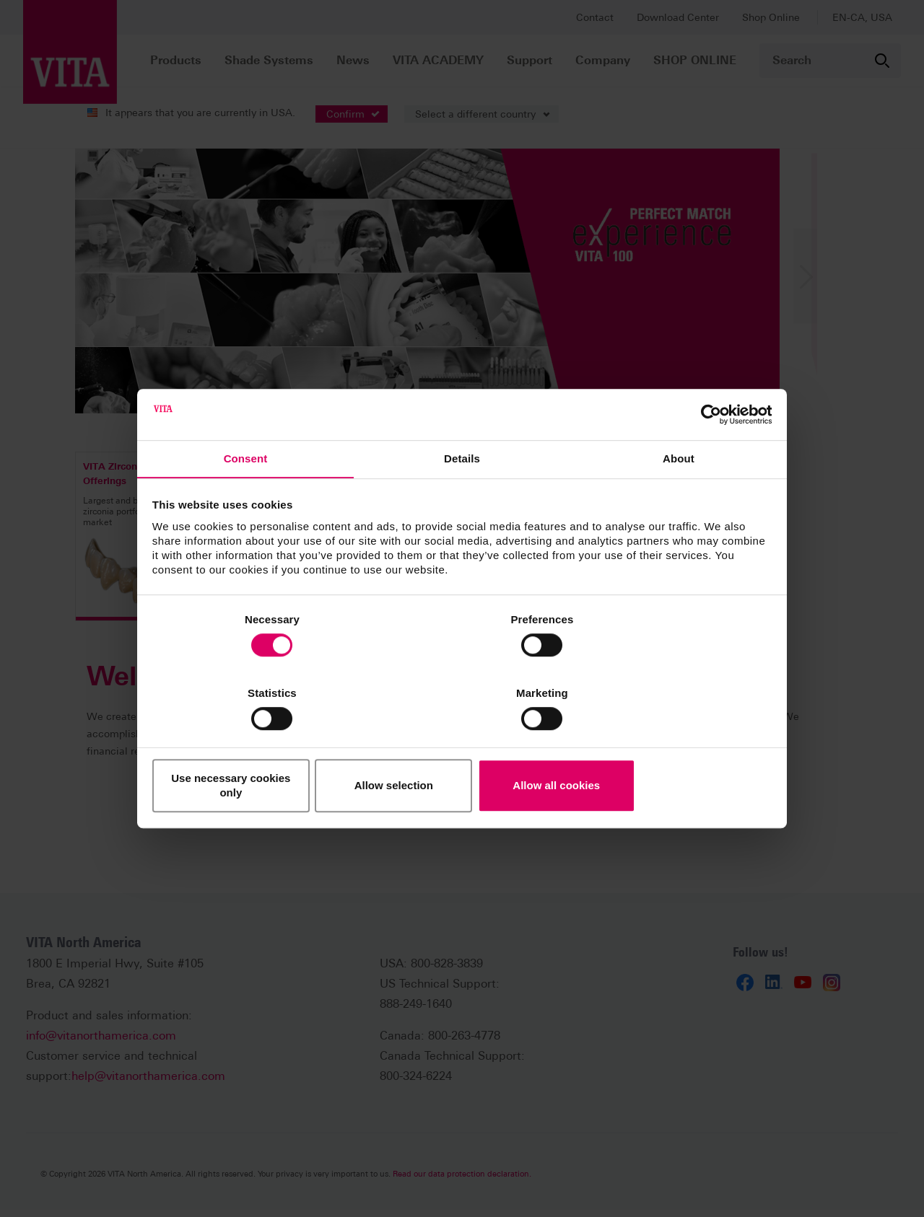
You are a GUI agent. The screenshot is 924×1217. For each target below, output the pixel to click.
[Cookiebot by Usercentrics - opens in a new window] (708, 459)
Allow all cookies (669, 749)
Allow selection (461, 749)
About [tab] (678, 505)
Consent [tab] (246, 505)
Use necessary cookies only (254, 749)
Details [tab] (462, 505)
